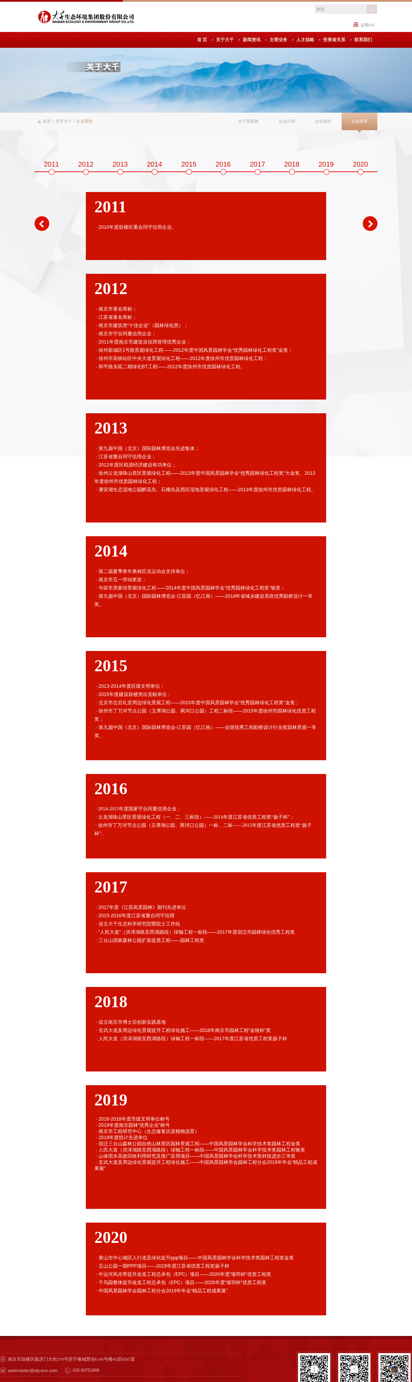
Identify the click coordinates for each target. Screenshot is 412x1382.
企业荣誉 (359, 121)
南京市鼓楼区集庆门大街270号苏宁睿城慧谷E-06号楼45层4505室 (71, 1359)
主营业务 (278, 39)
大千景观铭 (248, 121)
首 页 (202, 39)
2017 (257, 164)
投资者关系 (334, 39)
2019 (326, 164)
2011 (51, 164)
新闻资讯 (252, 39)
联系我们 (363, 39)
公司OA (367, 25)
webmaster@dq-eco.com (33, 1370)
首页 (47, 121)
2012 (86, 164)
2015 (189, 164)
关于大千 (225, 39)
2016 (223, 164)
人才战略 (305, 39)
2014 (154, 164)
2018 (292, 164)
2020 (360, 164)
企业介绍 (286, 121)
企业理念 (323, 121)
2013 (120, 164)
